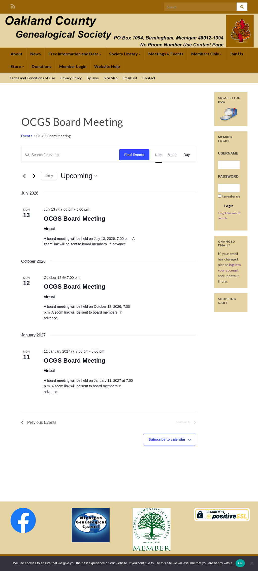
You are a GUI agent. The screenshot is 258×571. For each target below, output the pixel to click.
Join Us (236, 53)
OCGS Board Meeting (74, 218)
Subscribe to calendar (166, 439)
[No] (251, 563)
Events (26, 136)
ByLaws (93, 78)
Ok (240, 563)
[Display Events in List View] (158, 155)
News (35, 53)
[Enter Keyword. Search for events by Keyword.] (70, 155)
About (16, 53)
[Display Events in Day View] (186, 155)
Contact (148, 78)
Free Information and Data (75, 53)
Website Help (107, 66)
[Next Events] (34, 176)
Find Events (134, 155)
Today (49, 176)
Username (228, 153)
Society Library (125, 53)
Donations (41, 66)
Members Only (206, 53)
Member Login (72, 66)
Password (228, 176)
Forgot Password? (229, 213)
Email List (130, 78)
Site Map (111, 78)
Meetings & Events (165, 53)
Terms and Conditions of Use (32, 78)
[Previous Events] (24, 176)
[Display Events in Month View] (173, 155)
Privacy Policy (71, 78)
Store (17, 66)
